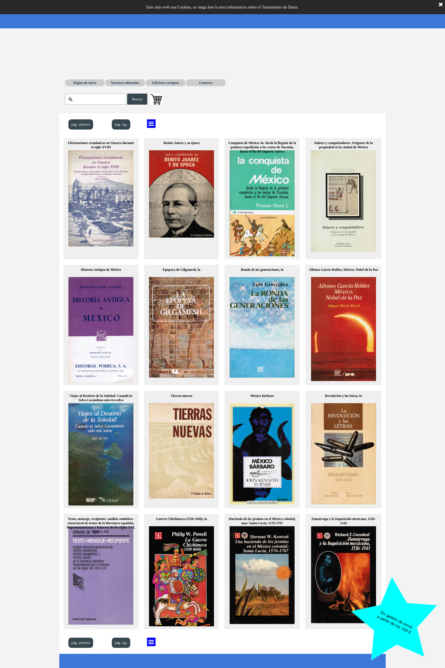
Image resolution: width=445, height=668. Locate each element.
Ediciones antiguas (165, 83)
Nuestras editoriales (125, 83)
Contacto (206, 83)
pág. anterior (80, 124)
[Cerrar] (441, 4)
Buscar (137, 99)
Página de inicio (84, 83)
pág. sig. (121, 124)
